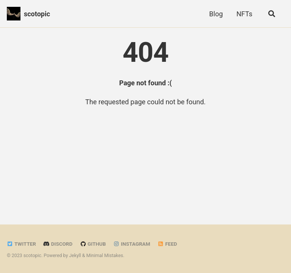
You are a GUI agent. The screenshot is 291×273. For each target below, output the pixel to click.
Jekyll (75, 255)
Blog (216, 14)
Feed (167, 244)
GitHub (93, 244)
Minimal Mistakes (104, 255)
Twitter (21, 244)
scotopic (37, 14)
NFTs (244, 14)
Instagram (131, 244)
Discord (57, 244)
